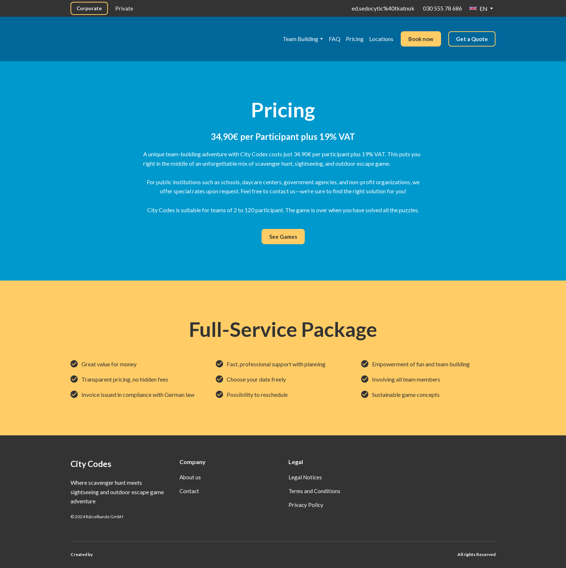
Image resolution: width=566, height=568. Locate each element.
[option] (478, 8)
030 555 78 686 (442, 8)
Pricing (355, 38)
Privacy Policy (305, 504)
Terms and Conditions (314, 491)
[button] (89, 8)
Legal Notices (305, 477)
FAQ (334, 38)
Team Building (300, 38)
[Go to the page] (122, 32)
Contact (189, 491)
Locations (381, 38)
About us (190, 477)
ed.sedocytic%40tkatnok (383, 8)
